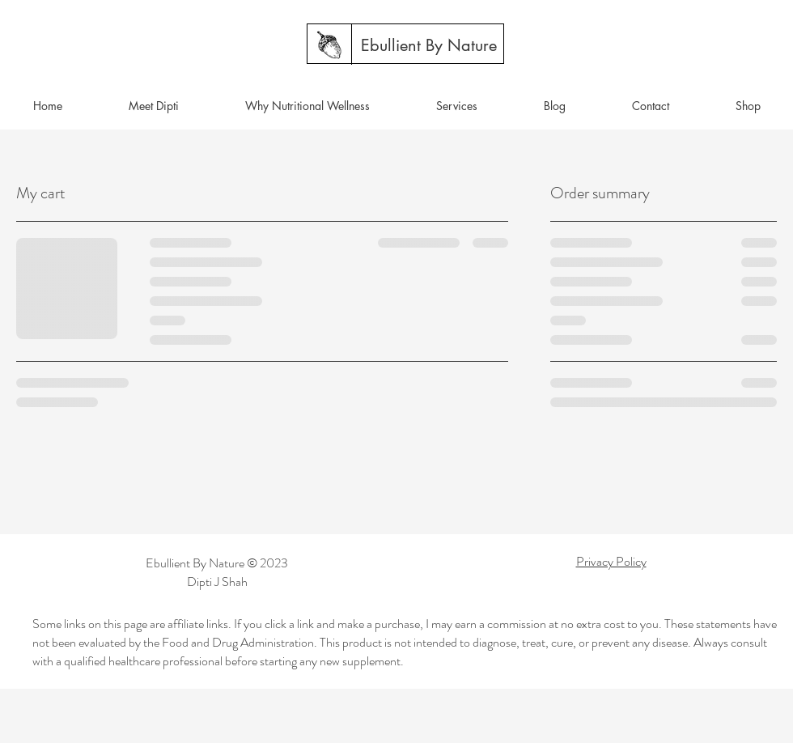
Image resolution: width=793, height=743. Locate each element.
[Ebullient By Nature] (429, 45)
